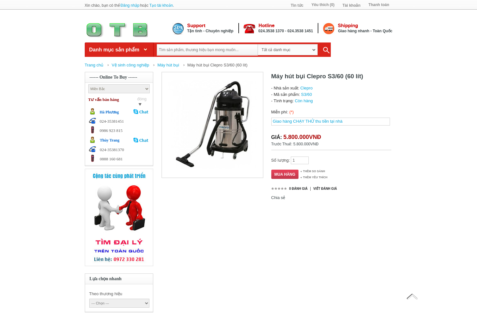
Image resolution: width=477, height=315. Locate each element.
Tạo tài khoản (161, 5)
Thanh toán (379, 5)
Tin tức (297, 5)
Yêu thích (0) (322, 5)
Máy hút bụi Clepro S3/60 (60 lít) (217, 65)
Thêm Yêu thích (315, 177)
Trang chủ (94, 65)
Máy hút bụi (168, 65)
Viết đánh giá (325, 188)
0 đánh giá (298, 188)
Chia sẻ (278, 197)
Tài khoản (351, 5)
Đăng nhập (130, 5)
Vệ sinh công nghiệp (130, 65)
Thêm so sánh (314, 171)
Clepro (306, 88)
